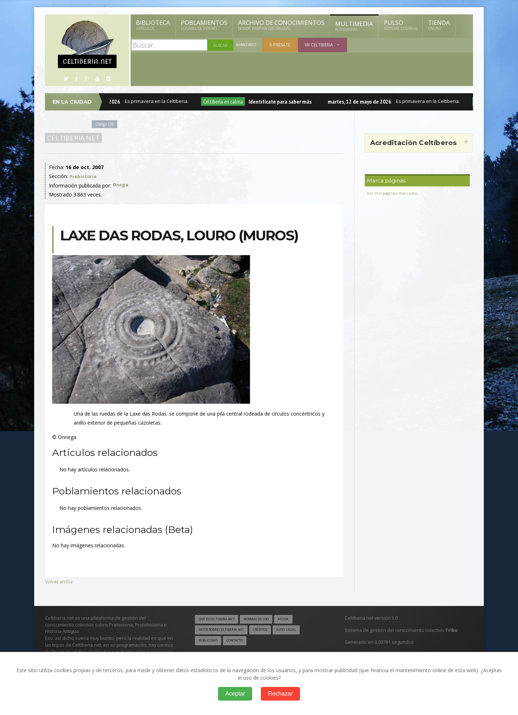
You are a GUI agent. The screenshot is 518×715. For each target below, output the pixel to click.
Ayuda (296, 619)
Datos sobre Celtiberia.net (226, 630)
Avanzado (247, 45)
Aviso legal (300, 630)
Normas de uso (265, 619)
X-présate (281, 45)
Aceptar (235, 694)
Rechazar (280, 694)
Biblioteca (153, 24)
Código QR (105, 124)
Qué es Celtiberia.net (220, 619)
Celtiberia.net (72, 138)
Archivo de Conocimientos (281, 24)
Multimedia (354, 25)
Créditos (271, 630)
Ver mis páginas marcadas (395, 193)
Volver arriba (59, 581)
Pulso (400, 24)
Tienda (439, 24)
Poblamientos (204, 24)
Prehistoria (83, 176)
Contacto (239, 641)
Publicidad (209, 641)
